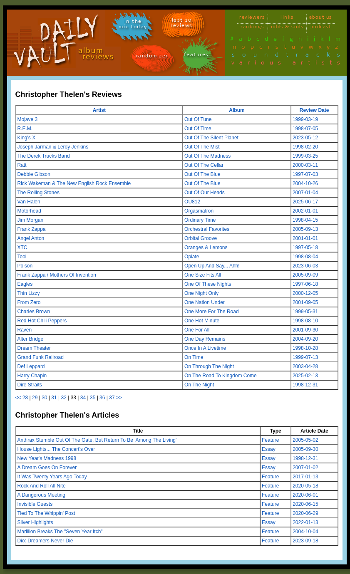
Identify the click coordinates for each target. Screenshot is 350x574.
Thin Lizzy (28, 293)
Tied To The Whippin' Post (46, 513)
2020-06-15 (305, 504)
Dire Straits (29, 385)
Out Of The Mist (201, 147)
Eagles (25, 284)
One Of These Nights (207, 284)
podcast (320, 28)
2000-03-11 (305, 165)
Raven (24, 330)
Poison (25, 266)
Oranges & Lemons (205, 247)
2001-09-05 (305, 302)
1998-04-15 (305, 220)
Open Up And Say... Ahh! (212, 266)
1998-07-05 (305, 128)
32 (63, 398)
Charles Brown (33, 311)
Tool (22, 257)
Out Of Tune (197, 119)
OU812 (192, 202)
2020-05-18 (305, 486)
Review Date (314, 110)
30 (44, 398)
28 (25, 398)
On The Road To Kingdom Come (220, 376)
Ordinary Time (200, 220)
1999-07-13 (305, 357)
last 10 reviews (182, 24)
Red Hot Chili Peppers (42, 321)
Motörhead (29, 211)
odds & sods (287, 28)
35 (92, 398)
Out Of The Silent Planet (211, 138)
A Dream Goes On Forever (47, 467)
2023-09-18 (305, 541)
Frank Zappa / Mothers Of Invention (56, 275)
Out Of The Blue (202, 174)
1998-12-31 (305, 385)
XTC (22, 247)
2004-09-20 (305, 339)
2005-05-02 (305, 440)
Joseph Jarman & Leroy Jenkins (53, 147)
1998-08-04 (305, 257)
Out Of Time (197, 128)
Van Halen (28, 202)
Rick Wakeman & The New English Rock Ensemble (74, 183)
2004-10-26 (305, 183)
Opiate (191, 257)
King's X (26, 138)
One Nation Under (204, 302)
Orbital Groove (200, 238)
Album (236, 110)
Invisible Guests (35, 504)
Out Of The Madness (207, 156)
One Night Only (201, 293)
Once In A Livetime (205, 348)
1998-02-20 (305, 147)
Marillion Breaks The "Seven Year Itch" (60, 531)
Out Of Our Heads (204, 192)
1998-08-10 (305, 321)
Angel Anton (31, 238)
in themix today (133, 25)
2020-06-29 (305, 513)
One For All (196, 330)
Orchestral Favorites (206, 229)
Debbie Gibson (33, 174)
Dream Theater (34, 348)
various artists (288, 64)
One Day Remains (204, 339)
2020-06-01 (305, 495)
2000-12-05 (305, 293)
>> (119, 398)
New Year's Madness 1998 (47, 458)
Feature (270, 440)
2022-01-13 (305, 522)
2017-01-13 (305, 477)
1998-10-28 (305, 348)
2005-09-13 (305, 229)
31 (54, 398)
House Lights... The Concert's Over (56, 449)
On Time (193, 357)
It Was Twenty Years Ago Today (52, 477)
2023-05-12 (305, 138)
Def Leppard (31, 366)
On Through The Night (209, 366)
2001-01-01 (305, 238)
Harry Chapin (32, 376)
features (196, 56)
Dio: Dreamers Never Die (45, 541)
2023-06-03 (305, 266)
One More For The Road (211, 311)
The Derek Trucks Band (43, 156)
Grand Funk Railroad (40, 357)
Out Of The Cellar (203, 165)
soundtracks (290, 56)
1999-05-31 (305, 311)
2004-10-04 (305, 531)
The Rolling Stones (38, 192)
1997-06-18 (305, 284)
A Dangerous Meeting (41, 495)
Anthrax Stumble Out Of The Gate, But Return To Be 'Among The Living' (97, 440)
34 (83, 398)
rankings (252, 28)
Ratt (22, 165)
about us (320, 18)
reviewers (252, 18)
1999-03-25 (305, 156)
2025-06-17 (305, 202)
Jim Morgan (30, 220)
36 (102, 398)
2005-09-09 (305, 275)
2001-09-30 (305, 330)
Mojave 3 (27, 119)
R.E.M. (25, 128)
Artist (99, 110)
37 (111, 398)
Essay (269, 449)
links (287, 18)
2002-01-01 (305, 211)
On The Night (199, 385)
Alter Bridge (30, 339)
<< (18, 398)
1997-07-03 (305, 174)
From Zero (29, 302)
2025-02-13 (305, 376)
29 (34, 398)
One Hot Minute (201, 321)
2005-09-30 (305, 449)
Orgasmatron (198, 211)
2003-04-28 (305, 366)
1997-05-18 (305, 247)
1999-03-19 (305, 119)
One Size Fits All (202, 275)
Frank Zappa (31, 229)
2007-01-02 (305, 467)
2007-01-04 (305, 192)
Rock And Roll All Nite (41, 486)
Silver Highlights (35, 522)
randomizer (152, 57)
